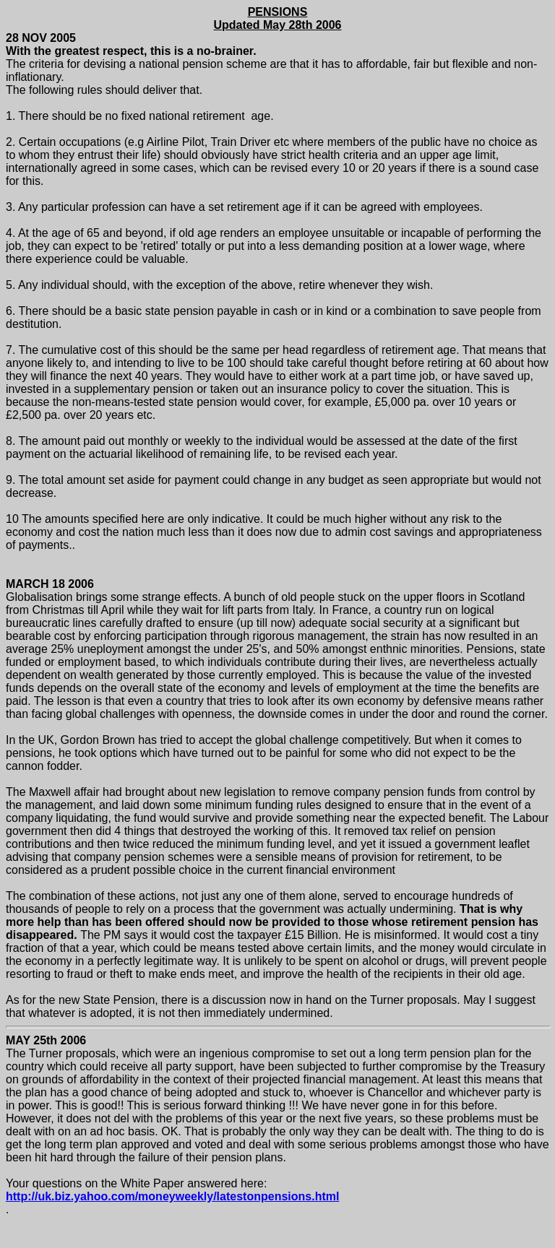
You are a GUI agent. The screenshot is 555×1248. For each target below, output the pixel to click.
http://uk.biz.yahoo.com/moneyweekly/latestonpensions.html (172, 1196)
